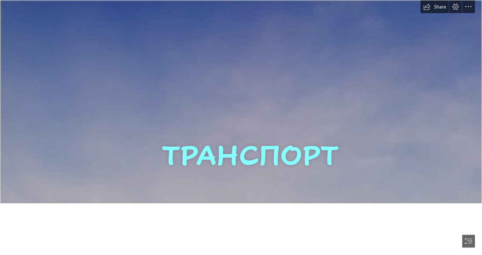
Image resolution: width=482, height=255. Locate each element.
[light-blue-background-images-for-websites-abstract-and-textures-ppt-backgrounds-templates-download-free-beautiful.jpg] (241, 102)
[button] (435, 6)
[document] (241, 127)
